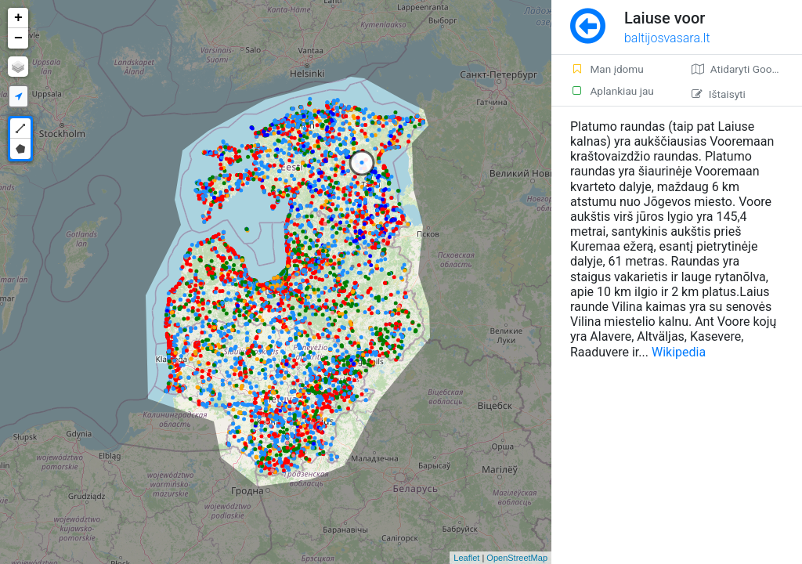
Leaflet (466, 557)
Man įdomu (607, 69)
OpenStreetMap (516, 557)
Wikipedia (679, 352)
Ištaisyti (719, 94)
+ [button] (18, 18)
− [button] (18, 38)
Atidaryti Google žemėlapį (747, 69)
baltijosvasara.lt (667, 38)
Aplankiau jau (612, 91)
